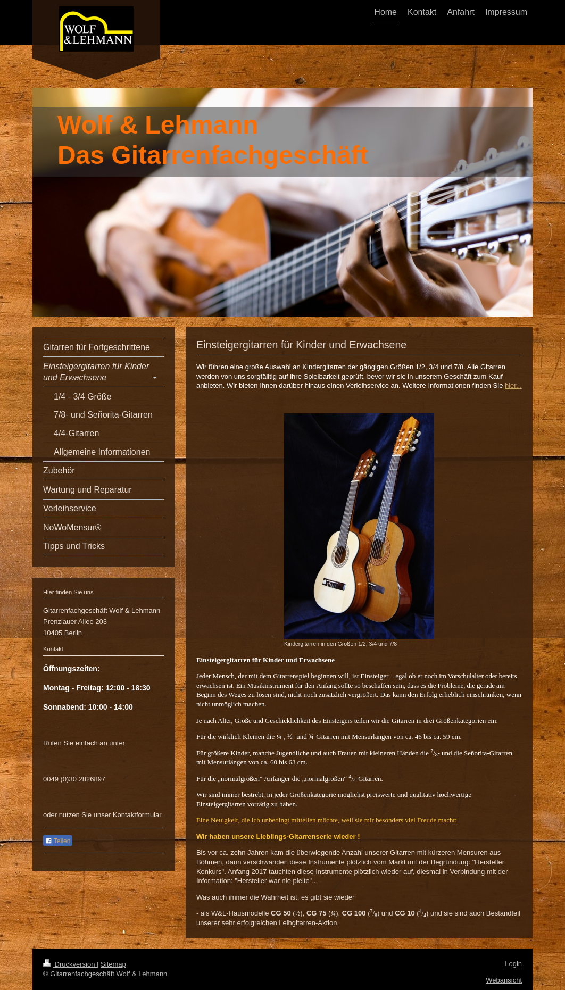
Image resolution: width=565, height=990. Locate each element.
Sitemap (113, 964)
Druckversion (70, 964)
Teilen (57, 841)
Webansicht (504, 980)
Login (513, 964)
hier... (513, 385)
